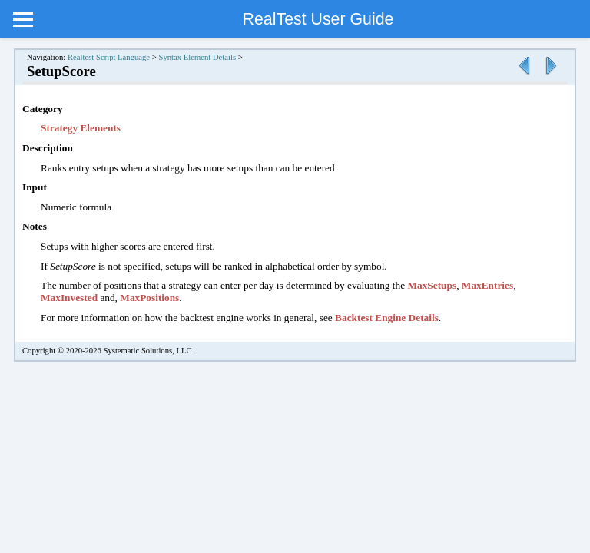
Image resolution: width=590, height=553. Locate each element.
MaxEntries (487, 285)
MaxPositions (149, 297)
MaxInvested (69, 297)
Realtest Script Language (109, 57)
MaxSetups (431, 285)
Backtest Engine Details (387, 317)
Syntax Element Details (197, 57)
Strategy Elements (81, 128)
